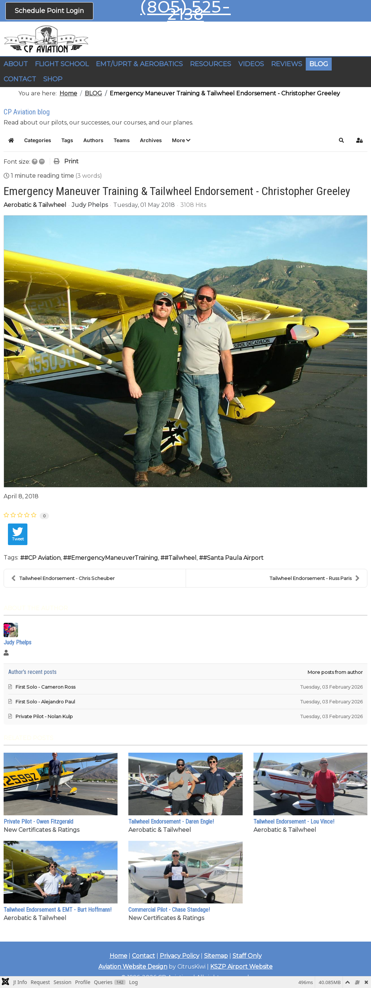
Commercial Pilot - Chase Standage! (169, 909)
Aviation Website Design (132, 966)
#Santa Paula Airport (233, 557)
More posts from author (335, 672)
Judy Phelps (90, 204)
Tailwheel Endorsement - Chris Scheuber (63, 578)
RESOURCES (210, 64)
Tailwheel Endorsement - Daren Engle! (171, 821)
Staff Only (247, 955)
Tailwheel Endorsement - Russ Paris (315, 578)
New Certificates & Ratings (41, 829)
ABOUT (16, 64)
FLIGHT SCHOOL (62, 64)
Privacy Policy (179, 955)
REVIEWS (286, 64)
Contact (143, 955)
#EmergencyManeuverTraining (112, 557)
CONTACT (20, 79)
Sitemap (216, 955)
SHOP (52, 79)
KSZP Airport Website (241, 966)
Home (118, 955)
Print (71, 161)
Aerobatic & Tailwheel (35, 205)
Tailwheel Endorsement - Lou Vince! (293, 821)
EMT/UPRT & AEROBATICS (139, 64)
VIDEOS (251, 64)
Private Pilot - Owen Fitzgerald (38, 821)
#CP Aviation (42, 557)
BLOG (318, 64)
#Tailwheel (180, 557)
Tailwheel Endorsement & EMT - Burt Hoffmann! (57, 909)
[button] (181, 140)
